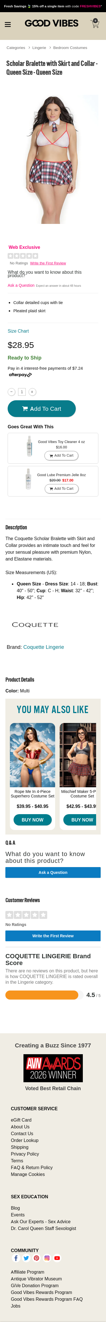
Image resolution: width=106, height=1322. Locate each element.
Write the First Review (48, 263)
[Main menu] (7, 24)
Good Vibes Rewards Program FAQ (47, 1299)
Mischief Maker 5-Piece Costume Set (82, 794)
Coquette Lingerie (43, 647)
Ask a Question (21, 285)
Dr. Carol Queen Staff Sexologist (43, 1228)
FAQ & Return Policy (32, 1167)
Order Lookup (24, 1140)
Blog (15, 1208)
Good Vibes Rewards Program (41, 1292)
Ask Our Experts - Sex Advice (40, 1221)
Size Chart (18, 331)
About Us (20, 1127)
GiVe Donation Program (35, 1285)
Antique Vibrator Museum (36, 1279)
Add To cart (41, 409)
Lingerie (39, 47)
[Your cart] (94, 24)
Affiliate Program (27, 1272)
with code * (53, 6)
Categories (16, 47)
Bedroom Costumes (70, 47)
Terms (17, 1160)
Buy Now (33, 820)
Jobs (15, 1306)
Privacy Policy (25, 1154)
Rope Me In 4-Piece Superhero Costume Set (32, 794)
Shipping (19, 1147)
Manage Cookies (28, 1174)
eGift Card (21, 1120)
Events (18, 1215)
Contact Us (22, 1133)
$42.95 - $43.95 (82, 806)
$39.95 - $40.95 (32, 806)
